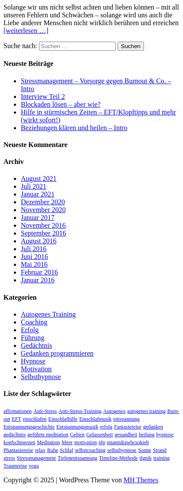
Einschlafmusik (95, 419)
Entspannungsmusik (77, 427)
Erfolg (30, 330)
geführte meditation (47, 435)
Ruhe (52, 450)
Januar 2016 (38, 280)
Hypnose (33, 361)
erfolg (106, 427)
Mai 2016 (34, 264)
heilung (146, 435)
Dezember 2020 (43, 202)
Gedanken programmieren (57, 353)
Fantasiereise (127, 427)
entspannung (126, 419)
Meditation (48, 442)
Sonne (144, 450)
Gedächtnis (36, 345)
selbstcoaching (90, 450)
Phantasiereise (18, 450)
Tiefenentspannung (78, 458)
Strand (160, 450)
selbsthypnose (121, 450)
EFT (16, 419)
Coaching (34, 322)
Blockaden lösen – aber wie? (61, 104)
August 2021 (38, 178)
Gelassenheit (99, 435)
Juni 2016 (34, 256)
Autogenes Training (48, 314)
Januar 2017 (38, 217)
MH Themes (141, 480)
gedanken (153, 427)
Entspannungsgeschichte (29, 427)
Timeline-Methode (118, 458)
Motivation (36, 369)
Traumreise (15, 466)
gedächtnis (14, 435)
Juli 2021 (33, 186)
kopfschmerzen (19, 442)
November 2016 (43, 225)
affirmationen (17, 411)
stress (9, 458)
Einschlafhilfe (62, 419)
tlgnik (146, 458)
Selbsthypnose (41, 376)
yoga (34, 466)
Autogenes (114, 411)
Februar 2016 (39, 272)
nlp (101, 442)
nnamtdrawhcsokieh (128, 442)
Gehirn (77, 435)
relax (40, 450)
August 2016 (38, 241)
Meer (67, 442)
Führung (32, 337)
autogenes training (146, 411)
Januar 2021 (38, 194)
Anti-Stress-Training (80, 411)
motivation (85, 442)
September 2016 (43, 233)
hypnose (164, 435)
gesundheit (125, 435)
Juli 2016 (33, 248)
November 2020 (43, 209)
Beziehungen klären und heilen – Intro (74, 127)
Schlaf (66, 450)
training (162, 458)
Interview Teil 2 (43, 96)
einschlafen (35, 419)
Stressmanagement (36, 458)
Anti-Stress (45, 411)
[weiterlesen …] (26, 30)
